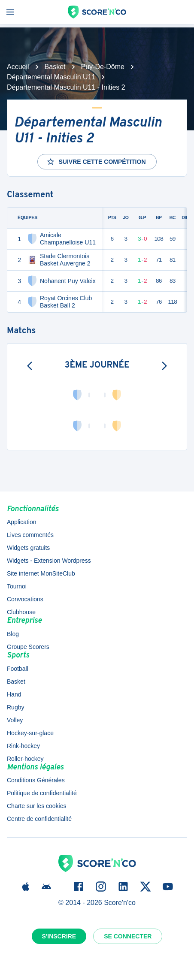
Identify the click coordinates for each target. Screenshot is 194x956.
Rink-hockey (23, 745)
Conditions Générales (36, 780)
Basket (55, 66)
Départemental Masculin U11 (51, 77)
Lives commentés (30, 534)
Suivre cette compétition (96, 161)
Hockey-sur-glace (30, 733)
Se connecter (128, 936)
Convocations (25, 599)
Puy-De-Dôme (102, 66)
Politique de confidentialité (42, 793)
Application (21, 522)
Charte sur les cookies (37, 805)
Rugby (15, 707)
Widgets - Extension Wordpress (49, 560)
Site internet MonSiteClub (41, 573)
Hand (14, 694)
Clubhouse (21, 612)
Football (17, 668)
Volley (15, 720)
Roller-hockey (25, 758)
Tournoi (17, 586)
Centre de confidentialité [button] (39, 818)
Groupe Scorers (28, 646)
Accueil (18, 66)
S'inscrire (59, 936)
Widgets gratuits (28, 547)
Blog (13, 633)
